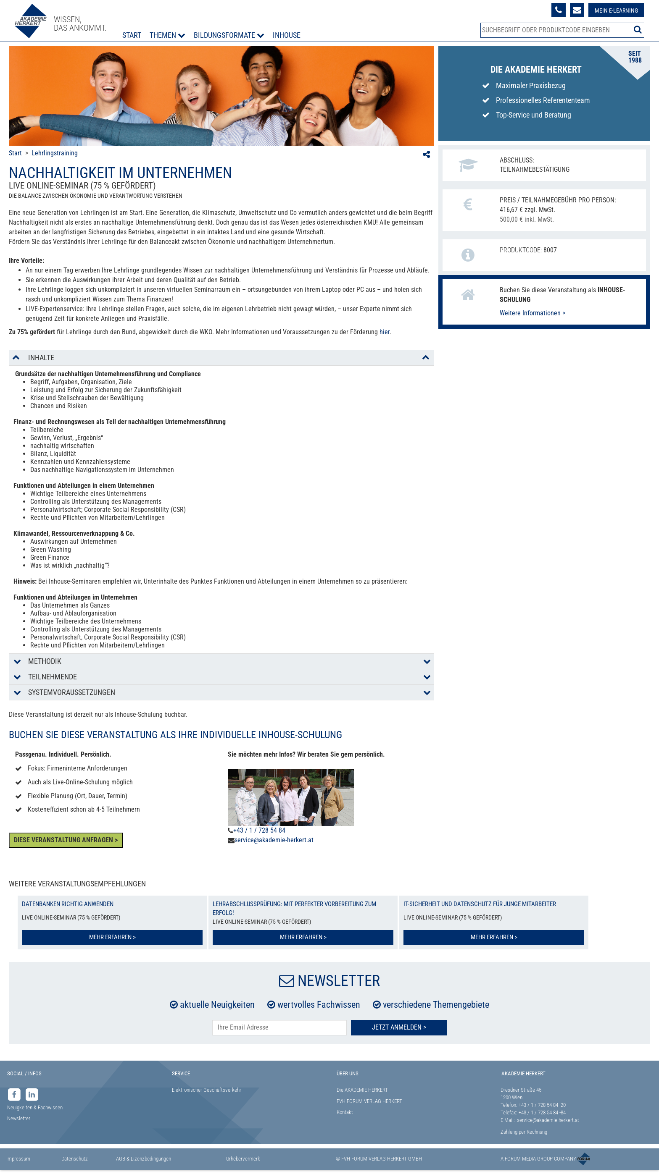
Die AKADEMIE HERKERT (362, 1090)
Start (131, 35)
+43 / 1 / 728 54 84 (259, 830)
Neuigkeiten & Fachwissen (35, 1107)
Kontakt (345, 1112)
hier (385, 332)
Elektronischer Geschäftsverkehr (206, 1090)
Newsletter (18, 1118)
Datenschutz (74, 1159)
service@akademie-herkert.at (274, 840)
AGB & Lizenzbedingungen (143, 1159)
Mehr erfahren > (112, 937)
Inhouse (287, 35)
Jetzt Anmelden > (399, 1027)
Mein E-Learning (616, 10)
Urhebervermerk (243, 1159)
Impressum (18, 1159)
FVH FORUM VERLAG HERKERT (369, 1101)
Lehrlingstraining (55, 153)
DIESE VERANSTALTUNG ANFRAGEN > (66, 840)
